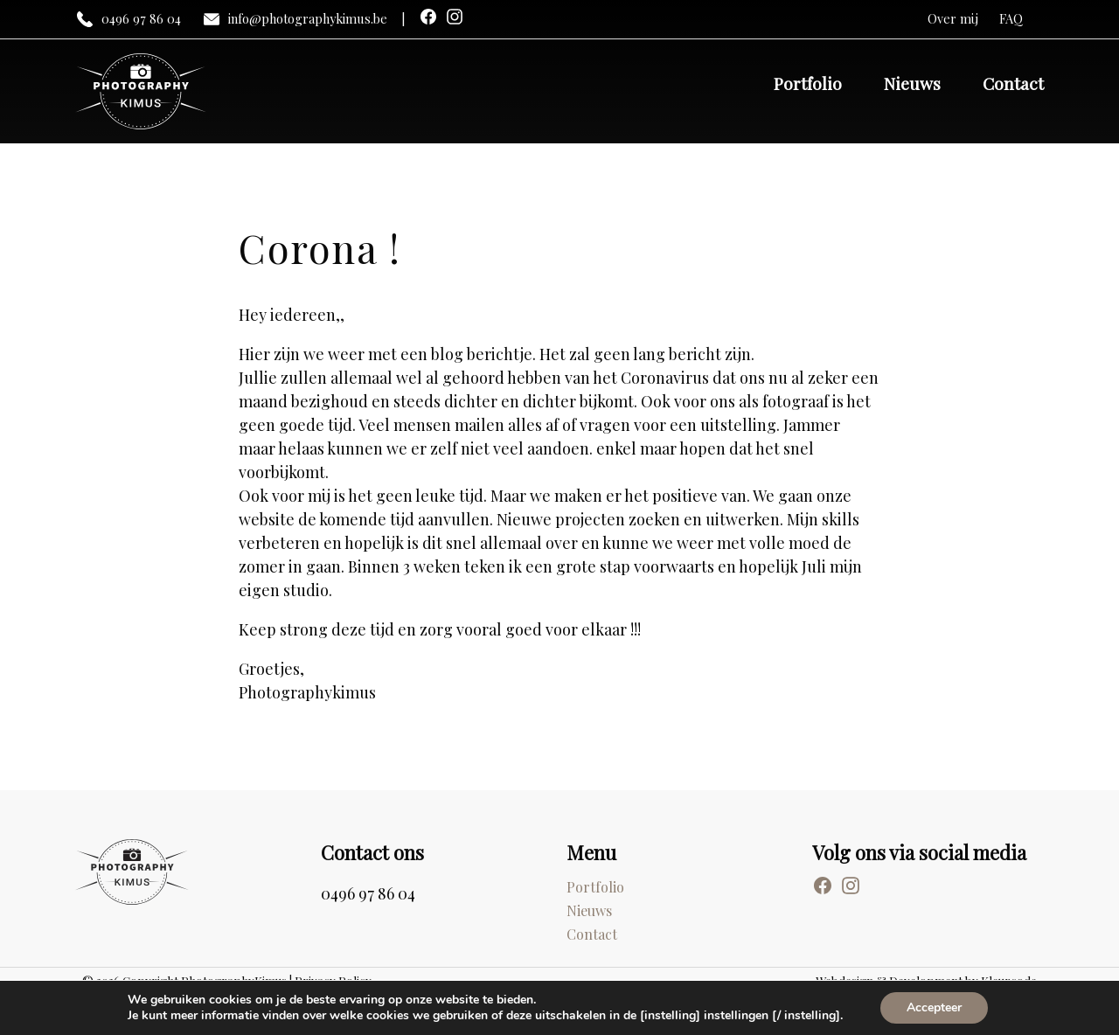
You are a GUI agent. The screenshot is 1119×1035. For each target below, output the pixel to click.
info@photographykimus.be (294, 19)
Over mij (953, 18)
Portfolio (808, 83)
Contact (1013, 83)
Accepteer (934, 1007)
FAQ (1011, 18)
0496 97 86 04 (128, 19)
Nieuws (912, 83)
